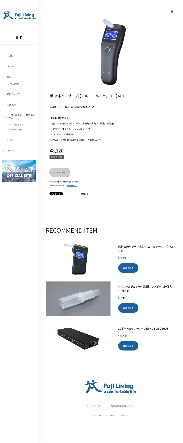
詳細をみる (128, 268)
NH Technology (15, 129)
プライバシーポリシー (96, 406)
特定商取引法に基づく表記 (123, 406)
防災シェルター (14, 93)
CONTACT (12, 150)
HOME (10, 55)
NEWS (10, 139)
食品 (9, 76)
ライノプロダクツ (16, 125)
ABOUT (10, 66)
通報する (85, 194)
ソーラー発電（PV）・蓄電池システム (21, 117)
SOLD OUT (59, 172)
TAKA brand (14, 83)
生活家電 (11, 104)
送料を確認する (72, 185)
